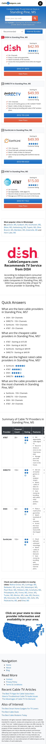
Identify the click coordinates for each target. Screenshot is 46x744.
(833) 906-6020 (23, 161)
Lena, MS (20, 587)
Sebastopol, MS (31, 587)
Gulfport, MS (22, 224)
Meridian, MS (19, 230)
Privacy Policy (11, 682)
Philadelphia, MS (11, 592)
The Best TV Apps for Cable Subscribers (18, 693)
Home (8, 665)
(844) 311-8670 (23, 69)
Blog (8, 670)
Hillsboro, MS (22, 590)
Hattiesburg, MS (19, 227)
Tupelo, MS (31, 227)
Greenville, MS (32, 230)
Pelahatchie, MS (10, 600)
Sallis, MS (34, 598)
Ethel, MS (25, 600)
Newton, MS (25, 598)
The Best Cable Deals (10, 712)
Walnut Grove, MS (17, 584)
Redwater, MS (9, 587)
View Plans (23, 74)
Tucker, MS (8, 595)
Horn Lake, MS (10, 232)
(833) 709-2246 (23, 115)
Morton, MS (18, 595)
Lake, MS (28, 595)
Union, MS (32, 592)
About (8, 667)
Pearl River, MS (10, 590)
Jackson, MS (11, 224)
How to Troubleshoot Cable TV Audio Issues (20, 696)
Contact (9, 679)
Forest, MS (23, 592)
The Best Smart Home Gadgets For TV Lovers (20, 708)
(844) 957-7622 (23, 201)
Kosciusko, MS (13, 598)
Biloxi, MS (8, 227)
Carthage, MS (30, 584)
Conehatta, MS (35, 590)
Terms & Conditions (14, 684)
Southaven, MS (34, 224)
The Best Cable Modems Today (14, 715)
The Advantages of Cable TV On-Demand (18, 699)
